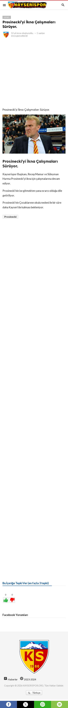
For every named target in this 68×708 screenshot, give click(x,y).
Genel (7, 17)
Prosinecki (10, 216)
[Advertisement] (34, 73)
